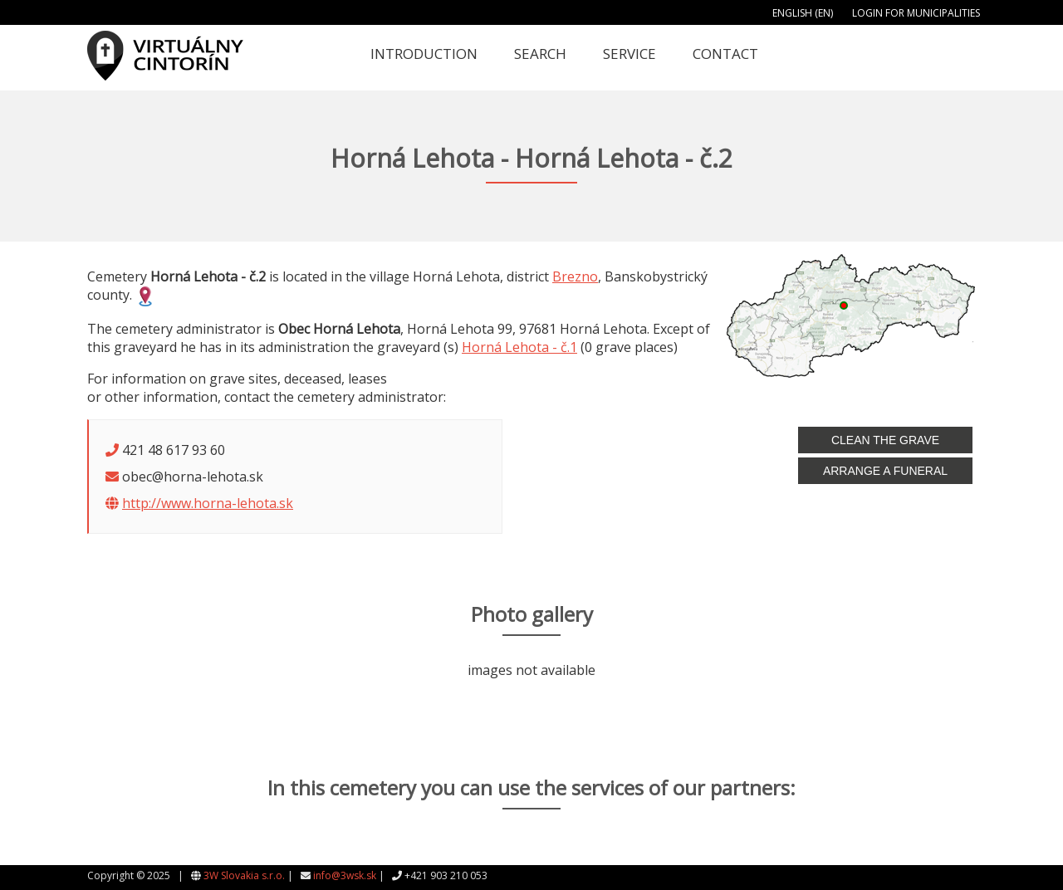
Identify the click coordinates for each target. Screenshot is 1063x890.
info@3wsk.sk (344, 875)
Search (540, 53)
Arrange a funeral (885, 470)
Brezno (575, 276)
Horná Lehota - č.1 (519, 347)
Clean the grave (885, 440)
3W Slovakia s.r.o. (244, 875)
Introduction (424, 53)
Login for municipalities (916, 13)
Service (629, 53)
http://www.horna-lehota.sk (207, 503)
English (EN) (802, 13)
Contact (725, 53)
